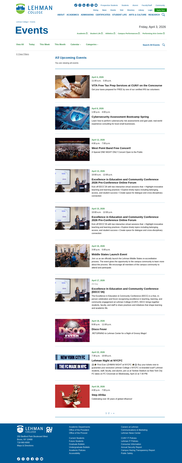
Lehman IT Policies (129, 441)
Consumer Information (131, 444)
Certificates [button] (103, 15)
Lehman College (22, 22)
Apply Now (160, 10)
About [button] (61, 15)
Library (141, 10)
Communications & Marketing (134, 430)
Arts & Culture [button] (137, 15)
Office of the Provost (78, 433)
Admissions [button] (87, 15)
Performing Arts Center (153, 33)
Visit (121, 10)
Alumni (135, 5)
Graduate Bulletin (77, 444)
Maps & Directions (25, 445)
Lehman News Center (131, 433)
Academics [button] (73, 15)
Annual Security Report (131, 447)
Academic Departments (79, 427)
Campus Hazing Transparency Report (138, 450)
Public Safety (127, 453)
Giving (95, 10)
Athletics (110, 33)
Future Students (76, 441)
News (104, 10)
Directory (130, 10)
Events (113, 10)
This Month (60, 44)
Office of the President (79, 430)
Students (125, 5)
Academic (82, 33)
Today (32, 44)
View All (20, 44)
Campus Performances (129, 33)
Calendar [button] (76, 44)
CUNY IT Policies (129, 438)
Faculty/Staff (146, 5)
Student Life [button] (119, 15)
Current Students (76, 438)
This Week (45, 44)
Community (161, 5)
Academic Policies (77, 450)
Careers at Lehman (129, 427)
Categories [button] (92, 44)
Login (150, 10)
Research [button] (154, 15)
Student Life (96, 33)
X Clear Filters (22, 54)
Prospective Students (108, 5)
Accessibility (74, 453)
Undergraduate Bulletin (79, 447)
